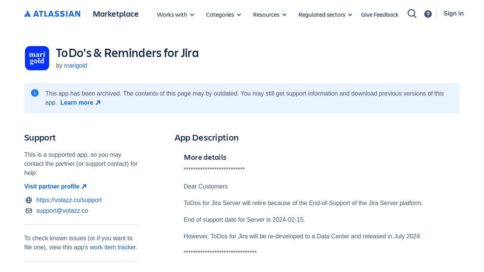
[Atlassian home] (52, 14)
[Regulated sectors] (325, 14)
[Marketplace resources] (269, 14)
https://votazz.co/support (69, 200)
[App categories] (223, 14)
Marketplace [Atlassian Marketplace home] (116, 13)
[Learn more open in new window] (81, 102)
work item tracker (113, 247)
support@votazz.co (62, 210)
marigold (75, 65)
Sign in (454, 13)
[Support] (428, 14)
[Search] (412, 13)
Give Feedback (380, 14)
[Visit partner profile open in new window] (81, 186)
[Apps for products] (175, 14)
